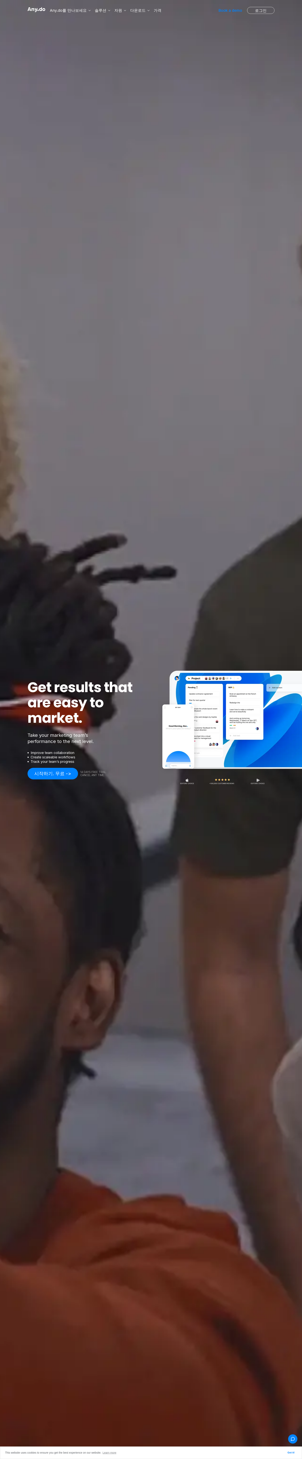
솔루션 (101, 10)
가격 (158, 10)
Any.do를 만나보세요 (69, 10)
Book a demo (230, 10)
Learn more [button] (110, 1452)
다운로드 (138, 10)
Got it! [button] (291, 1452)
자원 (119, 10)
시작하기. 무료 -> (52, 773)
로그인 (261, 10)
